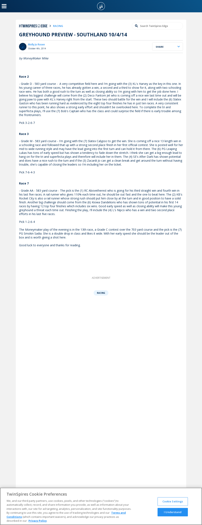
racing (58, 26)
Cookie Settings (172, 501)
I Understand (173, 512)
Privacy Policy (37, 521)
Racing (101, 292)
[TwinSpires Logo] (101, 6)
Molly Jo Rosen (36, 44)
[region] (101, 506)
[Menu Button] (4, 6)
